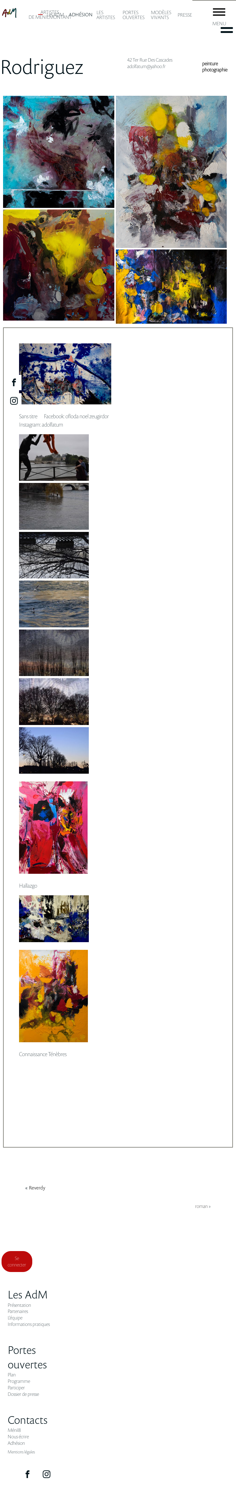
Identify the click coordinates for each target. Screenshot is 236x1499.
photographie (214, 69)
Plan (12, 1374)
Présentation (19, 1305)
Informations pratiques (29, 1324)
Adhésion (16, 1443)
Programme (19, 1381)
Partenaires (18, 1311)
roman (201, 1206)
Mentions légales (21, 1451)
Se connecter (17, 1261)
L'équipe (15, 1318)
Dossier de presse (23, 1394)
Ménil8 (14, 1430)
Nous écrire (18, 1436)
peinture (210, 63)
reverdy (37, 1187)
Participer (16, 1387)
